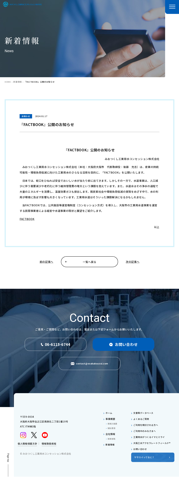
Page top (8, 460)
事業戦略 (112, 440)
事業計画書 (113, 425)
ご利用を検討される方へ (146, 427)
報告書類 (112, 430)
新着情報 (17, 81)
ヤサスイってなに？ (145, 459)
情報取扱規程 (49, 446)
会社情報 (110, 436)
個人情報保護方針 (27, 446)
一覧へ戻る (89, 263)
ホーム (109, 415)
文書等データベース (144, 415)
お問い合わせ (140, 451)
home (8, 81)
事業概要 (110, 421)
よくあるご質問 (141, 421)
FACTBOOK (27, 219)
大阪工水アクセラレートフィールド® (153, 445)
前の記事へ (46, 262)
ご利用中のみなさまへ (145, 433)
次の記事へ (132, 262)
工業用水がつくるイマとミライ (150, 439)
